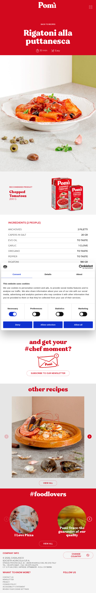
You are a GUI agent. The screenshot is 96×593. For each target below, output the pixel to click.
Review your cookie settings (16, 589)
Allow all (78, 325)
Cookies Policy (9, 584)
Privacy (6, 582)
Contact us (8, 577)
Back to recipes (48, 24)
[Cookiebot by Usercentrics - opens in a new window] (81, 267)
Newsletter (8, 579)
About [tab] (79, 274)
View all (48, 483)
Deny (17, 325)
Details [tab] (48, 274)
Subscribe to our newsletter (48, 373)
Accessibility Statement (14, 587)
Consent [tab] (17, 274)
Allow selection (47, 325)
